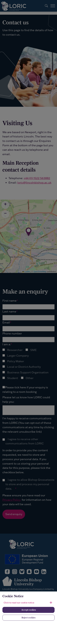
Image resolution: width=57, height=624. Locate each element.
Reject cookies (28, 617)
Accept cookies (28, 610)
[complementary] (7, 617)
